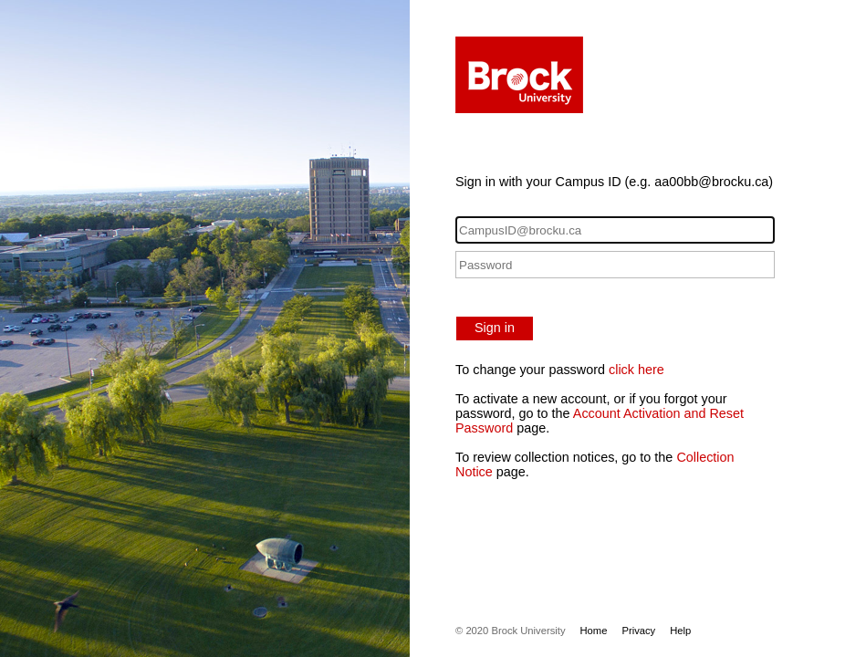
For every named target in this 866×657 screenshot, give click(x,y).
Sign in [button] (495, 327)
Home (594, 630)
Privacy (638, 630)
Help (680, 630)
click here (636, 369)
